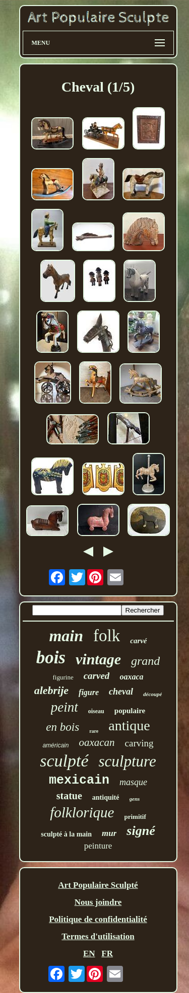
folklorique (82, 812)
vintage (98, 659)
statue (69, 795)
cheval (121, 691)
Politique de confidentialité (98, 919)
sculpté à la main (66, 834)
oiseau (96, 711)
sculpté (64, 760)
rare (93, 731)
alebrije (51, 690)
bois (51, 657)
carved (97, 675)
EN (89, 953)
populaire (129, 711)
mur (109, 833)
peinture (98, 846)
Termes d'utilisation (97, 936)
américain (55, 745)
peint (64, 707)
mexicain (79, 780)
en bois (62, 727)
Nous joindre (98, 902)
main (66, 636)
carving (139, 743)
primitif (135, 816)
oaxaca (131, 676)
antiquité (105, 797)
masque (133, 782)
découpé (152, 694)
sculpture (127, 761)
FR (107, 953)
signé (141, 830)
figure (89, 692)
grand (145, 660)
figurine (63, 677)
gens (135, 799)
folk (106, 636)
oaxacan (96, 742)
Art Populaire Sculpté (98, 885)
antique (129, 725)
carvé (138, 641)
